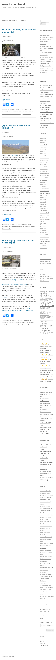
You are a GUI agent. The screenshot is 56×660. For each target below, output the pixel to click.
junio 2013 (43, 140)
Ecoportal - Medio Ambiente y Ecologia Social (45, 502)
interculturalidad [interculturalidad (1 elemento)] (44, 315)
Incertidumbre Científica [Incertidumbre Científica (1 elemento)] (46, 312)
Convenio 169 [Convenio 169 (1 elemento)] (43, 299)
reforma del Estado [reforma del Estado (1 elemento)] (45, 332)
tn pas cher (43, 85)
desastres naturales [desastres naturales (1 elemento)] (45, 309)
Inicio (3, 13)
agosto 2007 (43, 221)
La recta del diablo (45, 35)
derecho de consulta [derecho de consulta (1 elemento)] (45, 308)
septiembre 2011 (45, 149)
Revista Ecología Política (47, 515)
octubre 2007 (44, 217)
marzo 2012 (43, 145)
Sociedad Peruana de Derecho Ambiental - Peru (46, 539)
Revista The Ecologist (46, 557)
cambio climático (28, 112)
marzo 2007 (43, 232)
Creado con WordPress (8, 656)
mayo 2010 (43, 164)
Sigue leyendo (7, 99)
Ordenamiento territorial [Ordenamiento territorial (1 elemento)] (46, 320)
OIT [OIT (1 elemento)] (41, 318)
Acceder (42, 274)
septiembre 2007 (45, 219)
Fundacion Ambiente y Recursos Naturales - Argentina (46, 546)
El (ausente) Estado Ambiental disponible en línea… (47, 48)
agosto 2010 (43, 162)
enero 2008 (43, 210)
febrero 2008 (44, 208)
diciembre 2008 (44, 189)
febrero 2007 (44, 235)
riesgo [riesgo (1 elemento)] (51, 332)
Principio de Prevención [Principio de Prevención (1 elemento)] (46, 326)
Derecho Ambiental (13, 4)
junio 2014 (43, 138)
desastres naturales (14, 325)
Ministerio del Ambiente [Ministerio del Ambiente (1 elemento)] (46, 317)
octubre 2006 (44, 239)
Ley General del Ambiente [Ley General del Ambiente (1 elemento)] (46, 316)
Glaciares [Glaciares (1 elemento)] (42, 311)
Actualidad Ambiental (46, 552)
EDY (41, 105)
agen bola (43, 94)
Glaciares (18, 114)
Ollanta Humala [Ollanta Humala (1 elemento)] (46, 318)
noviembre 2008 (44, 191)
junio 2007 (43, 226)
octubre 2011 (44, 147)
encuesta (14, 155)
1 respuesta (5, 132)
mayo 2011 (43, 156)
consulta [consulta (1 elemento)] (42, 298)
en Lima (20, 280)
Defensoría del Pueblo (8, 114)
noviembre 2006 (44, 237)
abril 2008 (43, 204)
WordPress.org (44, 281)
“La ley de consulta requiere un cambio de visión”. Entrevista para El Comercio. (46, 99)
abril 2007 (43, 230)
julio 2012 (43, 142)
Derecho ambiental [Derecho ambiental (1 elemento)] (45, 307)
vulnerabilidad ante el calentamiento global (14, 284)
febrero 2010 (44, 169)
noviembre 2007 (44, 215)
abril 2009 (43, 186)
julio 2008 (43, 197)
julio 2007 (43, 224)
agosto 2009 (43, 180)
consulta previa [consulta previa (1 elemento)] (48, 298)
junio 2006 (43, 243)
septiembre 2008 (45, 193)
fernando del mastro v (46, 112)
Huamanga (13, 280)
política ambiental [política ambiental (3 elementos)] (45, 322)
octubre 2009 (44, 178)
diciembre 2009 (44, 173)
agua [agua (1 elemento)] (41, 291)
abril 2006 (43, 246)
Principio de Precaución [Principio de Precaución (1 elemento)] (46, 325)
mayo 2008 (43, 202)
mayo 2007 (43, 228)
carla (41, 121)
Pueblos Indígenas (45, 263)
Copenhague (6, 297)
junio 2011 (43, 153)
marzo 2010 (43, 167)
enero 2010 (43, 171)
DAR (41, 554)
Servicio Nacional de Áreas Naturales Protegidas (46, 579)
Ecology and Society (45, 550)
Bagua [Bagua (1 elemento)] (52, 291)
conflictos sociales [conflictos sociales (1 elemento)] (47, 296)
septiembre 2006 (45, 241)
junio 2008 (43, 199)
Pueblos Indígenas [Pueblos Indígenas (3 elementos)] (45, 329)
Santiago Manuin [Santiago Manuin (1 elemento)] (44, 333)
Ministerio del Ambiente (46, 567)
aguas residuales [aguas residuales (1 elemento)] (47, 291)
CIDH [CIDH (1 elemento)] (41, 296)
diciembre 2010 (44, 158)
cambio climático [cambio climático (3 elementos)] (44, 294)
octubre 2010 (44, 160)
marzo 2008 (43, 206)
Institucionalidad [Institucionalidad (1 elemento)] (44, 313)
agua (12, 112)
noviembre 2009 (44, 175)
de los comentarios (46, 278)
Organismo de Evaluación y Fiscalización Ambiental (46, 572)
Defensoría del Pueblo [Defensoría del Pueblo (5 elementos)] (47, 304)
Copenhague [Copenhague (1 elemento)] (50, 299)
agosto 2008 (43, 195)
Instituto (42, 530)
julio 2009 (43, 182)
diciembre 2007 (44, 213)
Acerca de (12, 13)
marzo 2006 (43, 248)
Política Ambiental (22, 109)
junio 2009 (43, 184)
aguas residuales (19, 112)
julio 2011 (43, 151)
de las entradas (46, 276)
